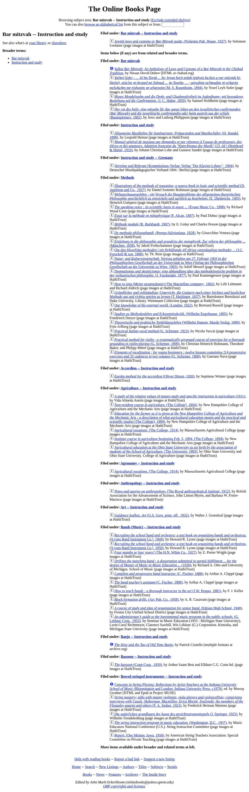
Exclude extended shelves (170, 20)
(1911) (179, 396)
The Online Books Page (124, 9)
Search (90, 767)
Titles (142, 767)
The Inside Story (154, 774)
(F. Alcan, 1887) (154, 216)
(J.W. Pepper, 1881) (167, 591)
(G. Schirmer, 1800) (178, 354)
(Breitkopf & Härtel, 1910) (176, 146)
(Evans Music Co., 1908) (169, 207)
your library (37, 43)
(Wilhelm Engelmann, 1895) (170, 314)
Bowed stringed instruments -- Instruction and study (161, 676)
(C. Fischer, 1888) (158, 574)
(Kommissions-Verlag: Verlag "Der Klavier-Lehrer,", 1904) (174, 166)
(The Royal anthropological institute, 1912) (172, 491)
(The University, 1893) (173, 449)
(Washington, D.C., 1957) (170, 723)
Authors (128, 767)
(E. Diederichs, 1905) (175, 196)
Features (115, 774)
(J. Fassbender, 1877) (176, 273)
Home (76, 767)
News (100, 774)
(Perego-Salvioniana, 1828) (154, 233)
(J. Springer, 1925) (175, 714)
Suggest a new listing (159, 759)
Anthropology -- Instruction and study (150, 483)
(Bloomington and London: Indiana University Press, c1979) (173, 687)
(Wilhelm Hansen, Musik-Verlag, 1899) (177, 322)
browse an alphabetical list (104, 24)
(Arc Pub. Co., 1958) (146, 599)
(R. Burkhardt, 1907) (142, 224)
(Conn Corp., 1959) (138, 665)
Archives (131, 774)
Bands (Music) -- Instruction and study (151, 527)
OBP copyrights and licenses (124, 786)
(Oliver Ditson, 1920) (154, 376)
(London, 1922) (153, 305)
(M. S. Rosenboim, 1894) (175, 83)
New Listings (108, 767)
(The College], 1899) (178, 418)
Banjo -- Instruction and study (144, 637)
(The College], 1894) (155, 405)
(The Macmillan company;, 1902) (164, 284)
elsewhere (59, 43)
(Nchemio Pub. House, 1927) (170, 41)
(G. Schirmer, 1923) (151, 331)
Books (87, 774)
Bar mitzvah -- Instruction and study (149, 33)
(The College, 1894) (168, 439)
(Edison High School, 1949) (178, 608)
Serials (172, 767)
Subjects (157, 767)
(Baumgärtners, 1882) (175, 113)
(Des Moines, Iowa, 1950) (139, 735)
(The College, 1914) (146, 430)
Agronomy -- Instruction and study (148, 463)
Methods (127, 177)
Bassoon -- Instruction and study (146, 656)
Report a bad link (127, 759)
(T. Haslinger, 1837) (177, 295)
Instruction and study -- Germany (147, 158)
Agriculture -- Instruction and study (148, 388)
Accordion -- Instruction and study (147, 368)
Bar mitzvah (20, 58)
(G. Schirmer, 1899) (177, 342)
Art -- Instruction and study (142, 507)
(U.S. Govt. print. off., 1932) (151, 515)
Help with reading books (92, 759)
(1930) (173, 563)
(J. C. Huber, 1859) (176, 99)
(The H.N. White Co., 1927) (155, 552)
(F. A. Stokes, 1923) (176, 701)
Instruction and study (27, 62)
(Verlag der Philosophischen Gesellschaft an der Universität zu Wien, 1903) (172, 263)
